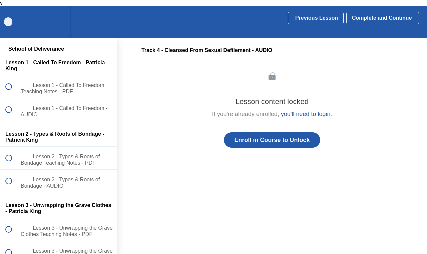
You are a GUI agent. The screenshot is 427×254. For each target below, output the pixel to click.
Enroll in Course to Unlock (272, 140)
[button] (104, 22)
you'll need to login (306, 114)
